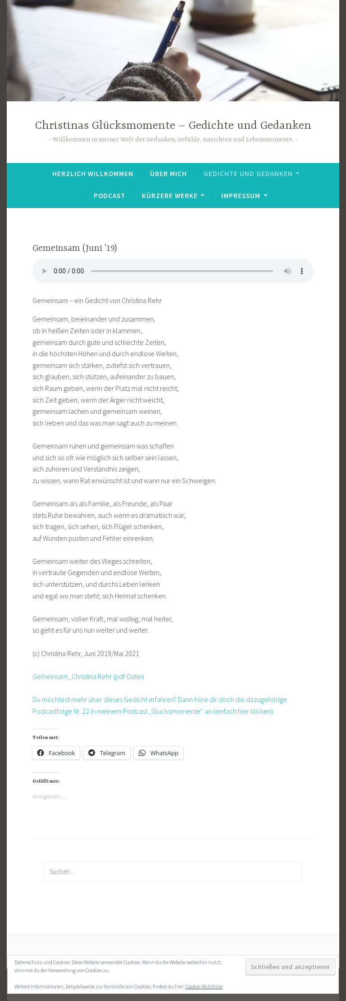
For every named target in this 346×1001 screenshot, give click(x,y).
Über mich (168, 173)
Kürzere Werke (170, 195)
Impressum (240, 195)
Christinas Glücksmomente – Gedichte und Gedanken (173, 125)
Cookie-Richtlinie (204, 986)
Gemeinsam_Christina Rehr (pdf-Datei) (88, 676)
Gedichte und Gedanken (248, 173)
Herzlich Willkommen (92, 173)
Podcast (109, 195)
